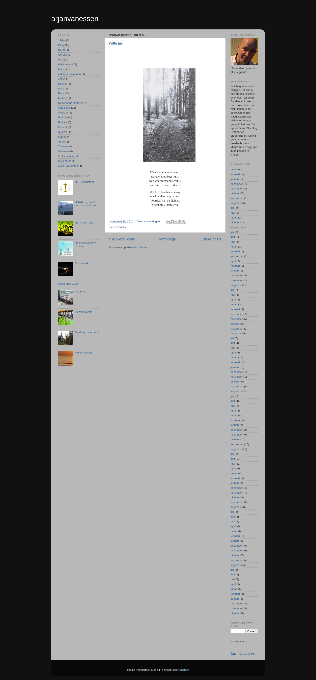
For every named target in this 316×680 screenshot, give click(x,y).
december (237, 183)
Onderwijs (64, 107)
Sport (61, 141)
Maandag (80, 291)
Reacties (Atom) (137, 247)
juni (233, 236)
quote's (62, 131)
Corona (62, 54)
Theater (63, 146)
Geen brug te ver (68, 283)
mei (233, 212)
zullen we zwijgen (68, 165)
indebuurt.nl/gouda (69, 74)
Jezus (61, 78)
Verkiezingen (66, 156)
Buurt (61, 49)
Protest (62, 127)
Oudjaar (63, 112)
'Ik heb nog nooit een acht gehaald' (85, 204)
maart (234, 169)
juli (232, 207)
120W (61, 40)
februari (235, 174)
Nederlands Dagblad (70, 102)
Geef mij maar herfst (87, 332)
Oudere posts (210, 239)
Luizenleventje (83, 311)
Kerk (61, 88)
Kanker (62, 83)
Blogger (184, 669)
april (233, 261)
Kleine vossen (83, 352)
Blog (61, 45)
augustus (236, 203)
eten (60, 59)
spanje (62, 136)
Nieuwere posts (122, 239)
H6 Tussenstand (85, 181)
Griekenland (65, 64)
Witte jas (116, 43)
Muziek (62, 98)
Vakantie (63, 151)
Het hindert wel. (84, 222)
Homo (61, 69)
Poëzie (122, 227)
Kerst (61, 93)
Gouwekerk (81, 263)
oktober (235, 193)
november (237, 188)
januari (235, 179)
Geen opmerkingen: (149, 221)
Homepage (166, 239)
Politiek (62, 122)
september (237, 198)
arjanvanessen (74, 19)
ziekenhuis (64, 160)
